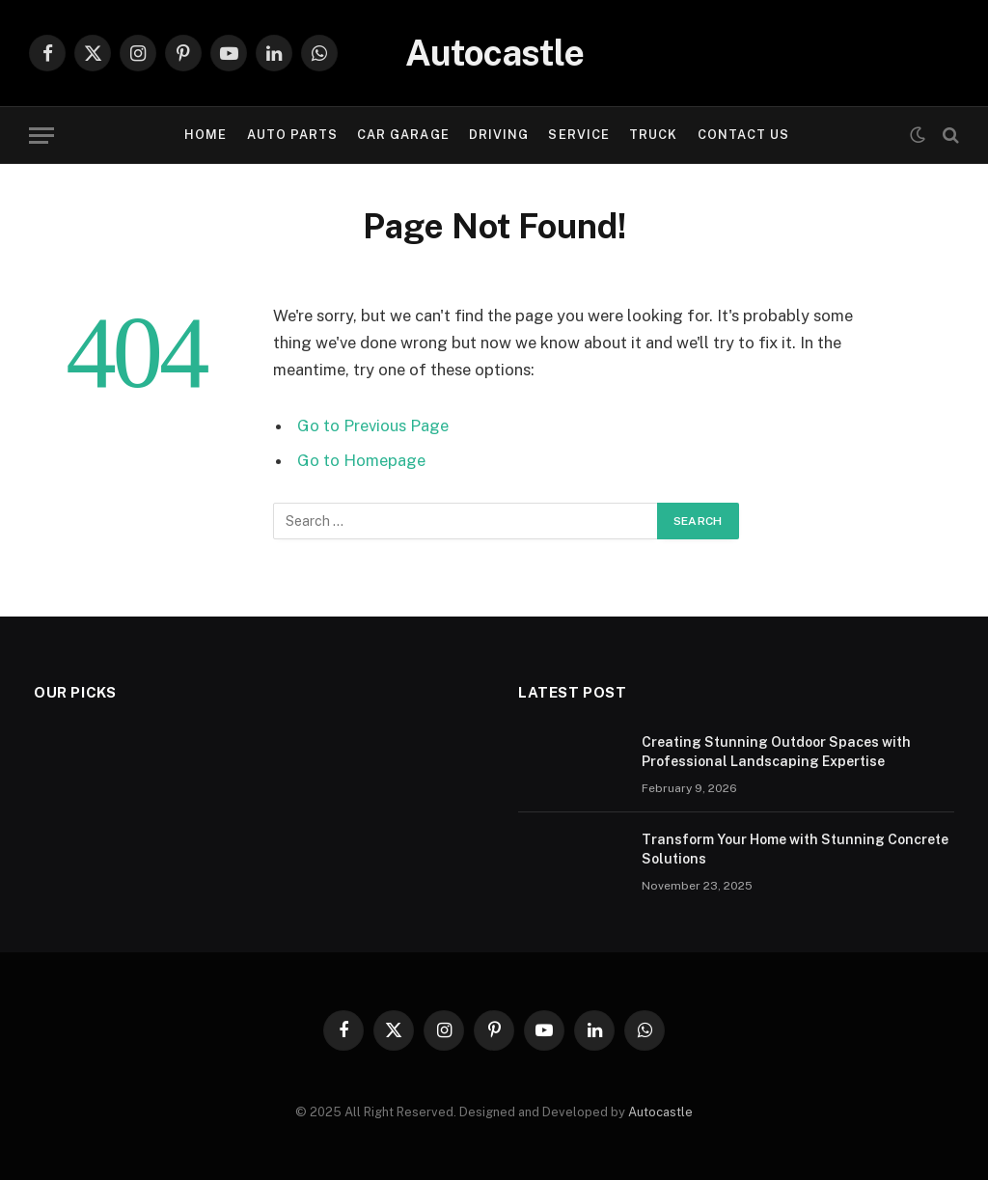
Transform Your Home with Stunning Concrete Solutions (795, 849)
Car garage (403, 134)
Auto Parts (292, 134)
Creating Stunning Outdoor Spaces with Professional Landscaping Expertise (776, 751)
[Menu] (41, 135)
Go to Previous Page (373, 425)
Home (205, 134)
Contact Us (743, 134)
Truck (653, 134)
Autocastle (660, 1112)
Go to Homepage (361, 460)
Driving (499, 134)
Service (578, 134)
